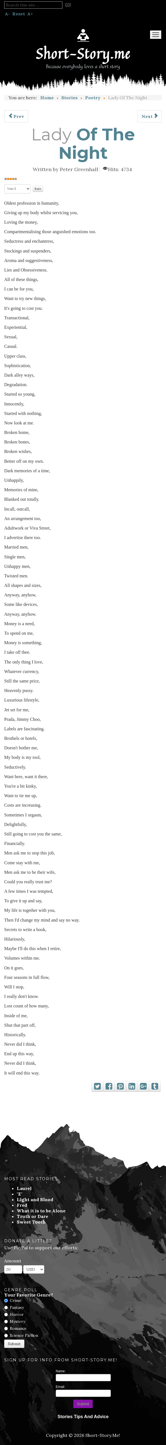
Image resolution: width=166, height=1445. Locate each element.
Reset (18, 13)
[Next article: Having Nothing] (149, 116)
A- (7, 13)
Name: (61, 1371)
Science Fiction (24, 1335)
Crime (15, 1300)
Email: (60, 1387)
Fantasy (17, 1307)
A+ (30, 13)
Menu (155, 34)
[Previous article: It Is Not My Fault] (16, 116)
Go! (68, 5)
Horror (17, 1314)
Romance (18, 1328)
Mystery (17, 1321)
